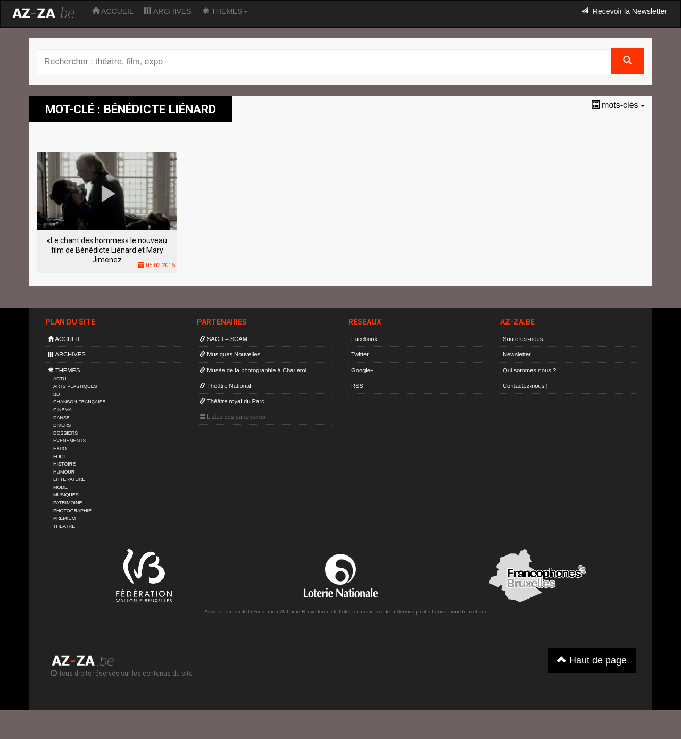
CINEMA (62, 409)
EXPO (60, 448)
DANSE (61, 417)
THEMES (225, 11)
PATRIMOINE (67, 502)
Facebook (364, 339)
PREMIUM (64, 518)
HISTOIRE (64, 464)
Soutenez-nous (523, 339)
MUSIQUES (66, 494)
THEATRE (64, 526)
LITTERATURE (69, 479)
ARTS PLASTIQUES (75, 386)
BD (56, 394)
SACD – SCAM (223, 339)
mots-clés (618, 105)
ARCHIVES (168, 11)
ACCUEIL (113, 11)
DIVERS (62, 425)
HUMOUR (63, 472)
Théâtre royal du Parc (232, 401)
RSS (357, 386)
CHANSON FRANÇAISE (79, 401)
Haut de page (592, 660)
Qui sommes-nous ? (529, 370)
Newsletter (517, 354)
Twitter (360, 354)
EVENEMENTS (69, 440)
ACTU (59, 378)
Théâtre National (225, 386)
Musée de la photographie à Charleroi (253, 370)
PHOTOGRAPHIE (72, 510)
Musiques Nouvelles (230, 354)
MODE (60, 487)
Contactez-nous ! (525, 386)
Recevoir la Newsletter (624, 11)
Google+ (362, 370)
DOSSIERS (65, 433)
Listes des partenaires (232, 416)
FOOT (60, 456)
